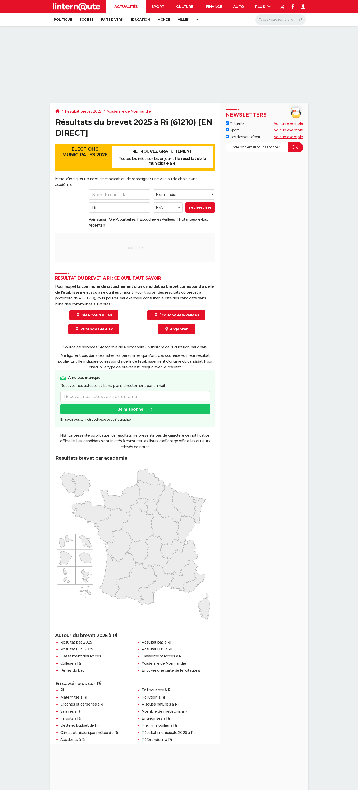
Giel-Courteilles (122, 219)
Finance (214, 6)
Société (86, 19)
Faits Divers (112, 19)
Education (140, 19)
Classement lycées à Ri (162, 656)
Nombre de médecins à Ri (165, 711)
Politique (63, 19)
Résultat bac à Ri (156, 642)
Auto (238, 6)
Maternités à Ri (73, 697)
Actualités (126, 6)
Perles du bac (72, 670)
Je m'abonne (130, 409)
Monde (163, 19)
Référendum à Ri (157, 739)
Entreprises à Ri (156, 718)
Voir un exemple (288, 123)
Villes (183, 19)
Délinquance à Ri (156, 690)
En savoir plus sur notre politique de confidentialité (95, 420)
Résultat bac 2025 (76, 642)
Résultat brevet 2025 (83, 111)
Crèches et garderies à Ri (82, 704)
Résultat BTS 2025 (76, 649)
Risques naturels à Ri (160, 704)
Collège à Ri (70, 663)
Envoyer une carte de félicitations (171, 670)
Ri (62, 690)
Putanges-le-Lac (193, 219)
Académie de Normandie (129, 111)
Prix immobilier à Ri (159, 725)
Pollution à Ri (153, 697)
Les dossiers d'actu (243, 137)
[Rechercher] (280, 19)
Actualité (235, 123)
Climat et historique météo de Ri (89, 732)
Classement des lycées (80, 656)
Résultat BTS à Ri (157, 649)
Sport (157, 6)
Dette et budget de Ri (79, 725)
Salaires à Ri (70, 711)
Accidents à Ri (72, 739)
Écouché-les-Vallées (157, 219)
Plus (263, 6)
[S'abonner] (264, 147)
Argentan (97, 225)
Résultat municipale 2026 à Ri (168, 732)
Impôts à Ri (70, 718)
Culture (184, 6)
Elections (84, 152)
